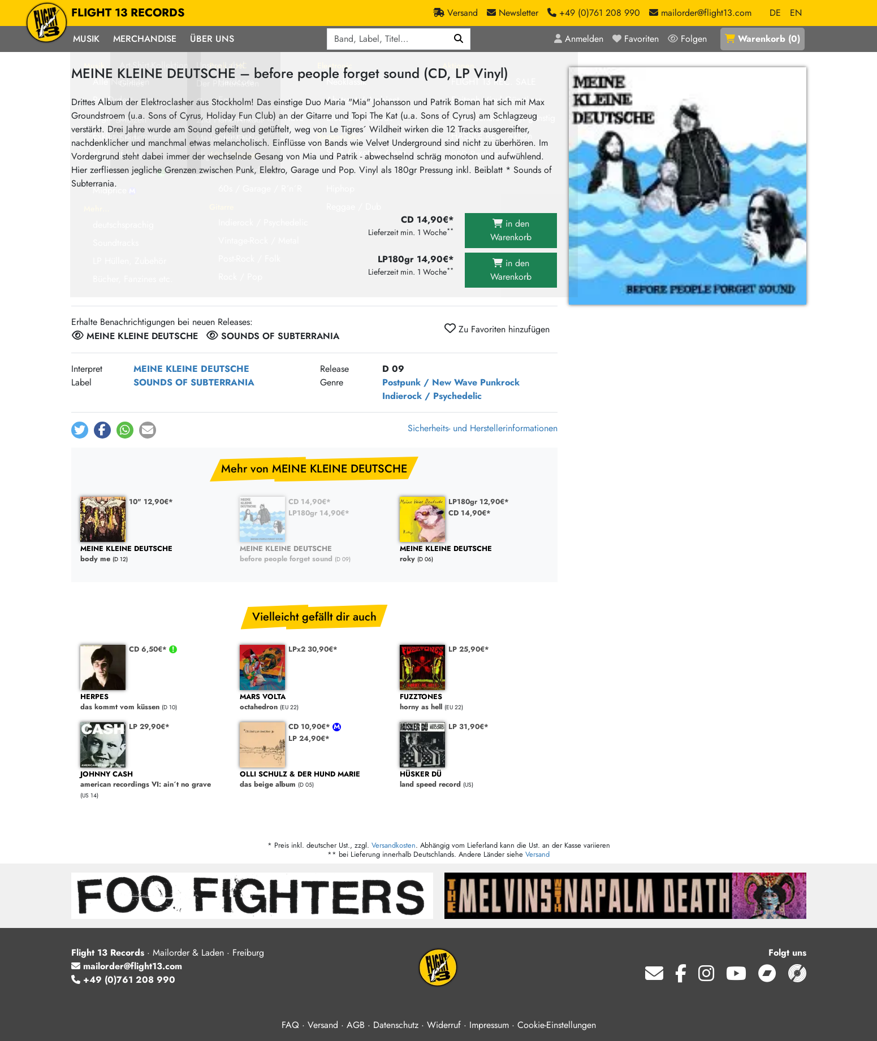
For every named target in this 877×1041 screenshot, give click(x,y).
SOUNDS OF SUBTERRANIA (193, 382)
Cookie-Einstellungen (556, 1024)
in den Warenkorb (511, 230)
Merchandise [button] (144, 38)
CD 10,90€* (310, 726)
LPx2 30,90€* (313, 649)
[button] (79, 430)
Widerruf (444, 1024)
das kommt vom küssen (154, 702)
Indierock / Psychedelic (432, 395)
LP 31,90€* (468, 726)
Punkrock (500, 382)
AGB (356, 1024)
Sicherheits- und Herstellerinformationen (483, 428)
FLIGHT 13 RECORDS (128, 13)
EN (796, 12)
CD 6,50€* (149, 649)
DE (775, 12)
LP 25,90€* (468, 649)
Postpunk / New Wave (429, 382)
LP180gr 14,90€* (318, 513)
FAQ (290, 1024)
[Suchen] (458, 39)
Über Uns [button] (212, 38)
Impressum (489, 1024)
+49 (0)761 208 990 (123, 979)
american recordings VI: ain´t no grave (154, 780)
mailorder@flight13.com (126, 966)
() (762, 38)
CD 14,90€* (309, 501)
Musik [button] (86, 38)
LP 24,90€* (309, 738)
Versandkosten (393, 845)
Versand (537, 854)
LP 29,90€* (149, 726)
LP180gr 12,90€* (478, 501)
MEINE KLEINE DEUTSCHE (191, 368)
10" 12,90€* (151, 501)
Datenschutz (395, 1024)
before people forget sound (314, 554)
